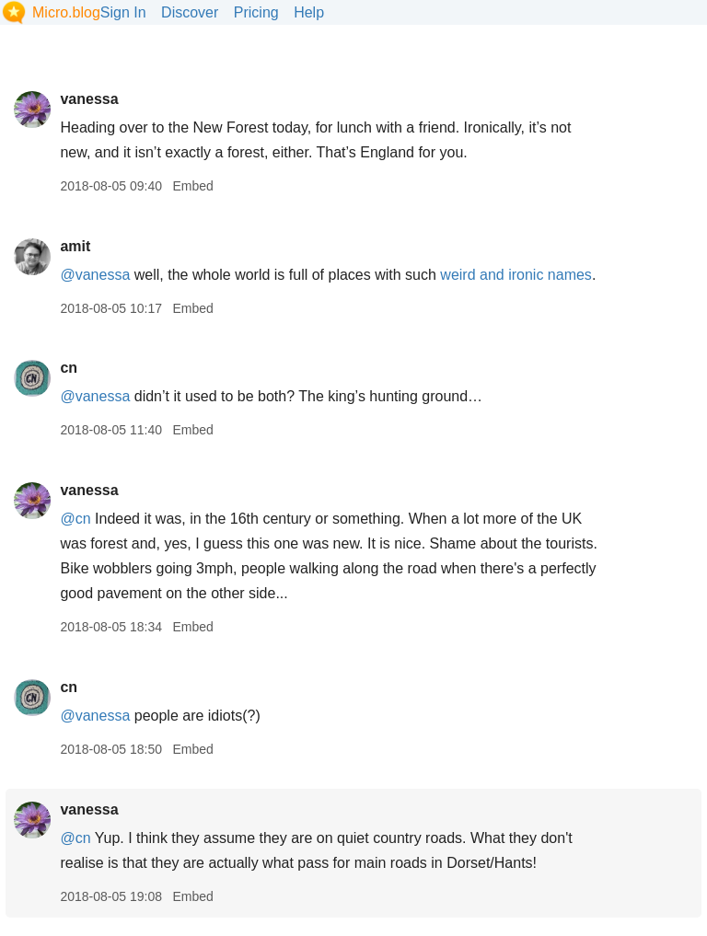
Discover (189, 12)
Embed (192, 186)
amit (75, 246)
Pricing (256, 12)
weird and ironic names (516, 275)
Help (309, 12)
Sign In (123, 12)
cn (68, 368)
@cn (75, 518)
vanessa (89, 99)
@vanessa (95, 275)
